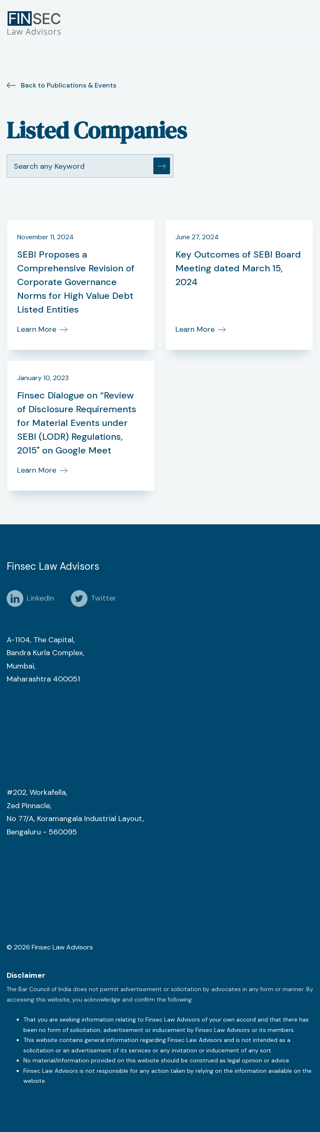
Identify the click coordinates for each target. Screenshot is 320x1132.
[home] (36, 23)
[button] (306, 23)
